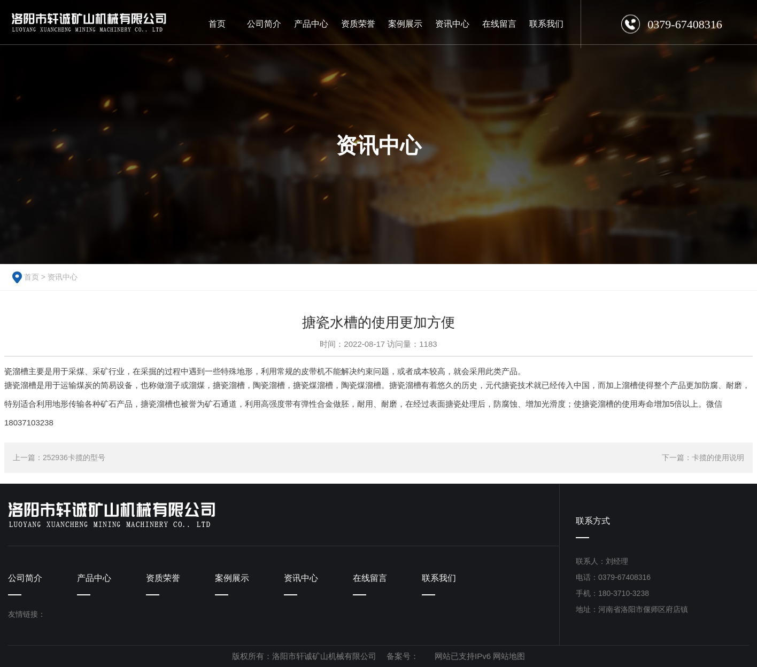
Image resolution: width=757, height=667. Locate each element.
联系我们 (439, 578)
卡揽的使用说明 (718, 457)
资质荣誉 (163, 578)
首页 (31, 277)
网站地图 (509, 656)
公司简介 (25, 578)
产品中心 (94, 578)
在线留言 (370, 578)
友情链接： (26, 614)
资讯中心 (63, 277)
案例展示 (232, 578)
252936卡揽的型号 (74, 457)
